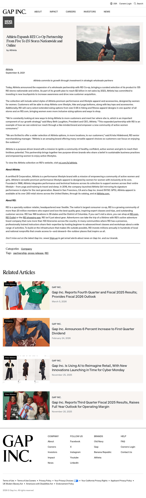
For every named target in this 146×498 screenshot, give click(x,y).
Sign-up (54, 238)
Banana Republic (102, 452)
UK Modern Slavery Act (13, 483)
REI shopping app (32, 217)
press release (35, 253)
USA (113, 3)
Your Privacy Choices (63, 480)
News (107, 11)
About (38, 11)
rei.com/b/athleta (68, 162)
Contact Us (126, 452)
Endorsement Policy (65, 483)
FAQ (123, 441)
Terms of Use (8, 480)
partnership (20, 253)
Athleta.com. (103, 193)
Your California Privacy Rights (94, 480)
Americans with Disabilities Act (39, 483)
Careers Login (125, 3)
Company (26, 248)
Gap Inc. (56, 287)
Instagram (75, 452)
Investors (90, 11)
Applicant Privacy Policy (121, 480)
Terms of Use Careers (26, 480)
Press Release (10, 284)
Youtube (74, 457)
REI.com (134, 214)
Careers (71, 11)
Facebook (75, 441)
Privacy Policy (45, 480)
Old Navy (98, 441)
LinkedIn (74, 462)
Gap (96, 446)
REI (46, 253)
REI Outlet (11, 217)
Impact (54, 11)
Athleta (9, 69)
